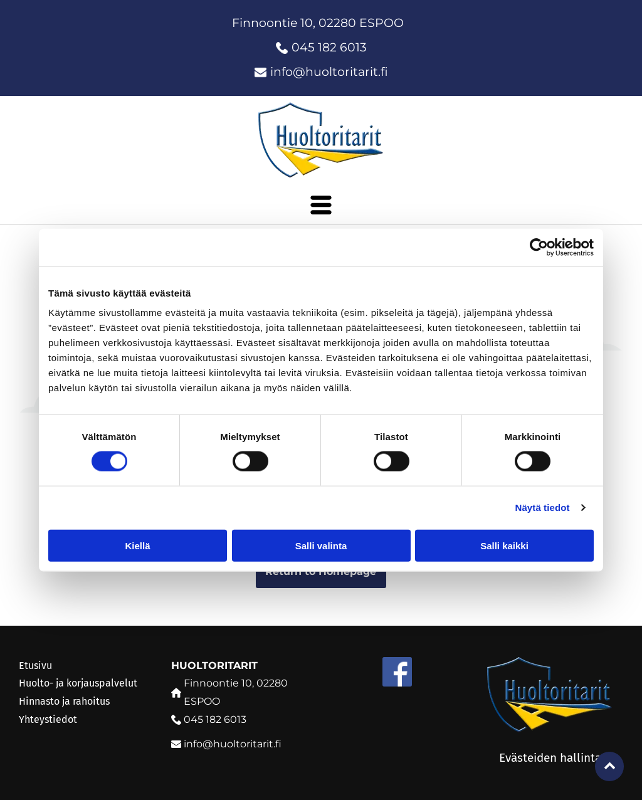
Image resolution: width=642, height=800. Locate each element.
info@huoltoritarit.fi (329, 72)
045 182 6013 (329, 47)
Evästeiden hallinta (550, 757)
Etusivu (35, 665)
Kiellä (137, 545)
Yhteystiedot (48, 719)
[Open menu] (321, 205)
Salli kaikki (504, 545)
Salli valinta (321, 545)
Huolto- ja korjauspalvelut (78, 683)
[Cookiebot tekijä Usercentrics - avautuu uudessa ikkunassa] (539, 247)
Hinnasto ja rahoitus (64, 701)
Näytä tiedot (542, 507)
